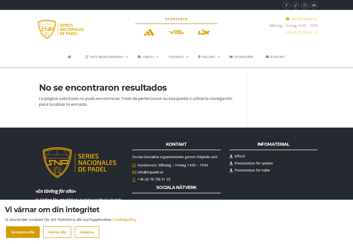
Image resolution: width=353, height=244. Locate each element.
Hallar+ (207, 57)
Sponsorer (241, 57)
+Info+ (146, 57)
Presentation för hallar (252, 170)
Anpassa (87, 232)
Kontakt (275, 57)
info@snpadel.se (305, 18)
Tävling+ (176, 57)
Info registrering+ (104, 57)
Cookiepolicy (125, 219)
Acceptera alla (22, 232)
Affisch (240, 156)
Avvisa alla (57, 232)
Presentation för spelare (254, 163)
